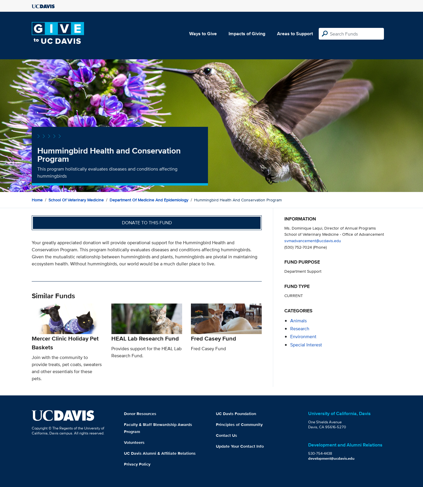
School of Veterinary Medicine (76, 200)
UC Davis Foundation (236, 414)
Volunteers (134, 442)
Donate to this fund (147, 222)
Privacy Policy (137, 464)
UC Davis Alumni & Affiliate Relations (160, 453)
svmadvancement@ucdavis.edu (312, 240)
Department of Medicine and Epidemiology (149, 200)
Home (37, 200)
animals (298, 320)
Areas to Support (295, 33)
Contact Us (226, 435)
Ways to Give (203, 33)
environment (303, 336)
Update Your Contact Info (240, 446)
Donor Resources (140, 414)
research (299, 328)
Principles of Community (239, 424)
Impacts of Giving (247, 33)
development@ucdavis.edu (331, 458)
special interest (306, 344)
